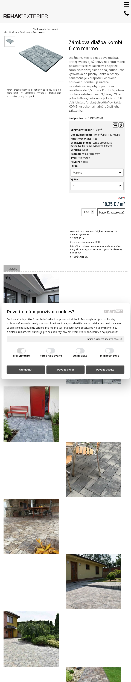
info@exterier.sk (60, 648)
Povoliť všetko (105, 369)
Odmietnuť (26, 369)
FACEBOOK (100, 643)
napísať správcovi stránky (65, 671)
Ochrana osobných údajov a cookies (103, 339)
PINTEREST (100, 659)
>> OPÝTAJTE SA (79, 256)
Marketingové (109, 355)
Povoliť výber (65, 369)
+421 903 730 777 (61, 644)
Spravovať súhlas (64, 675)
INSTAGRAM (100, 649)
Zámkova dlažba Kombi (20, 608)
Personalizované (51, 355)
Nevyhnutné (21, 355)
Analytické (80, 355)
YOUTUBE (99, 653)
